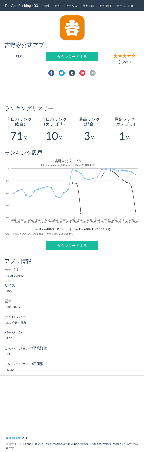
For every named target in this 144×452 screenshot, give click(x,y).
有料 (57, 5)
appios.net (15, 437)
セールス (71, 5)
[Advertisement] (75, 90)
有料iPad (105, 5)
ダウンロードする (72, 56)
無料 (46, 5)
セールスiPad (125, 5)
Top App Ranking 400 (21, 5)
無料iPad (88, 5)
